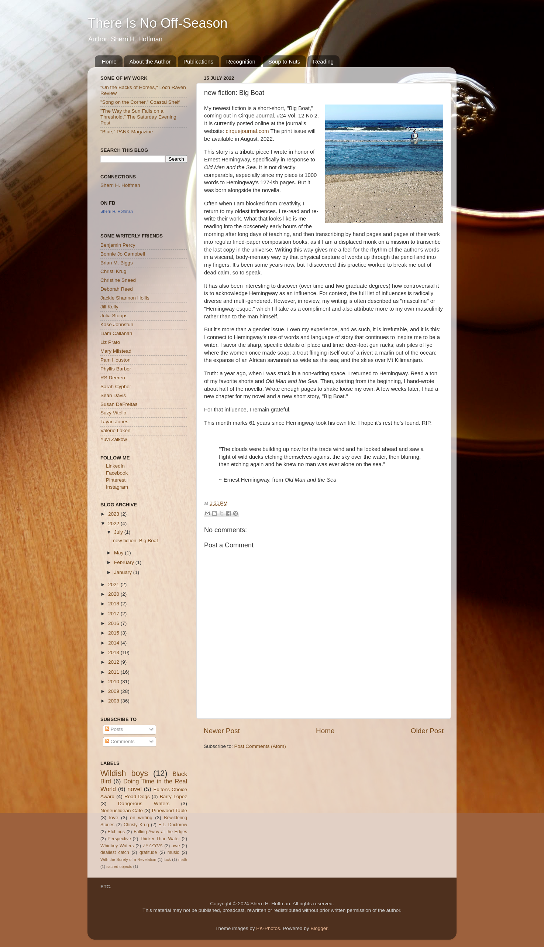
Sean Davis (113, 395)
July (119, 532)
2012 (114, 662)
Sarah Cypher (115, 386)
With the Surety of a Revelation (128, 859)
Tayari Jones (114, 421)
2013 (114, 652)
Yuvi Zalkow (113, 439)
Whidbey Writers (117, 845)
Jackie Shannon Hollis (124, 298)
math (182, 859)
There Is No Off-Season (157, 23)
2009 (114, 691)
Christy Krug (136, 824)
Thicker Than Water (160, 838)
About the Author (150, 61)
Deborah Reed (116, 289)
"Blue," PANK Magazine (126, 131)
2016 (114, 623)
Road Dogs (137, 796)
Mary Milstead (115, 351)
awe (176, 845)
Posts (114, 729)
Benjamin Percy (117, 245)
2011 (114, 672)
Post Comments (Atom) (260, 746)
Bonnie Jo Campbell (122, 254)
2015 (114, 633)
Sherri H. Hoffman (120, 185)
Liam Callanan (116, 333)
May (119, 552)
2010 (114, 681)
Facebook (117, 473)
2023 (114, 514)
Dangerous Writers (144, 803)
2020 (114, 594)
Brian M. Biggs (116, 263)
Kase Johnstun (116, 324)
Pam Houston (115, 360)
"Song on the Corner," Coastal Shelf (139, 102)
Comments (120, 741)
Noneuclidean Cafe (121, 810)
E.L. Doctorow (172, 824)
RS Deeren (112, 377)
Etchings (116, 831)
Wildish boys (124, 773)
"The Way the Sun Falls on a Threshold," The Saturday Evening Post (138, 117)
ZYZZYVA (153, 845)
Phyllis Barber (115, 369)
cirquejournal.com (247, 131)
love (113, 817)
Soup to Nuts (284, 61)
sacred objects (119, 866)
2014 (114, 643)
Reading (323, 61)
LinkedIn (115, 466)
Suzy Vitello (113, 413)
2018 (114, 603)
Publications (198, 61)
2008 (114, 701)
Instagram (117, 487)
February (124, 562)
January (123, 572)
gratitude (148, 852)
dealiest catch (114, 852)
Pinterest (115, 480)
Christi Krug (113, 271)
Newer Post (222, 731)
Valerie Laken (115, 430)
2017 (114, 613)
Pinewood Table (169, 810)
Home (109, 61)
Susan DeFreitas (119, 404)
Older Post (427, 731)
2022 (114, 523)
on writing (141, 817)
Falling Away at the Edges (160, 831)
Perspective (119, 838)
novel (134, 789)
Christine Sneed (118, 280)
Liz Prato (110, 342)
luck (167, 859)
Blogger (318, 928)
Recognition (240, 61)
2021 (114, 584)
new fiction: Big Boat (135, 540)
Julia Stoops (114, 315)
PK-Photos (268, 928)
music (173, 852)
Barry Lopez (173, 796)
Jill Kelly (109, 307)
